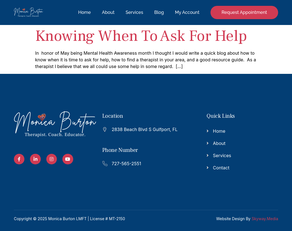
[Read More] (143, 129)
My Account (187, 12)
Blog (159, 12)
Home (84, 12)
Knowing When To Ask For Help (141, 36)
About (108, 12)
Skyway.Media (265, 218)
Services (134, 12)
